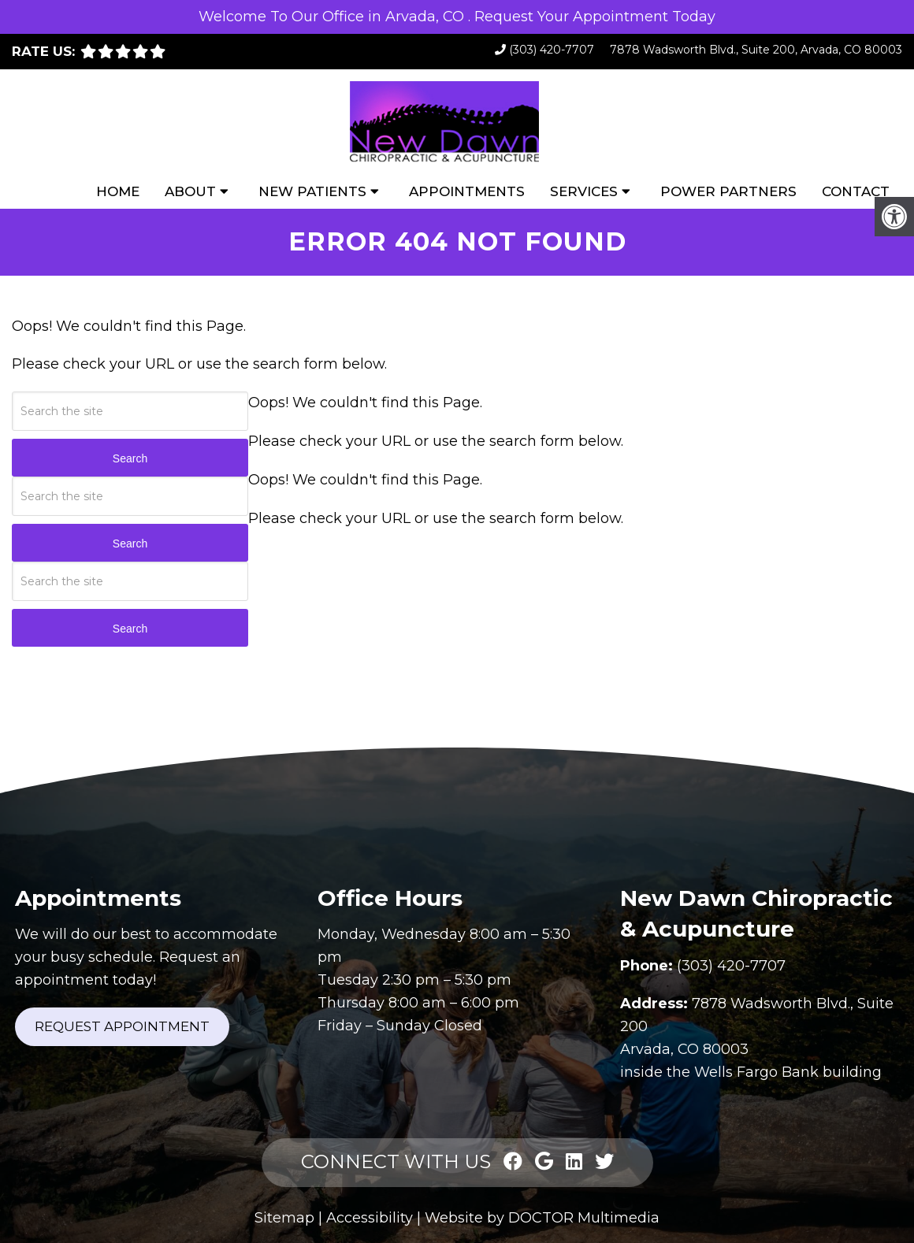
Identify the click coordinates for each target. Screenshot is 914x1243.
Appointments (467, 191)
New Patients (312, 191)
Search (130, 458)
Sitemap (284, 1217)
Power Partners (728, 191)
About (190, 191)
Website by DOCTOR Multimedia (542, 1217)
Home (117, 191)
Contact (856, 191)
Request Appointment (122, 1026)
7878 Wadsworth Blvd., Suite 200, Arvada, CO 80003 (756, 50)
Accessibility (369, 1217)
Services (584, 191)
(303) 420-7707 (551, 50)
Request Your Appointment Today (594, 16)
